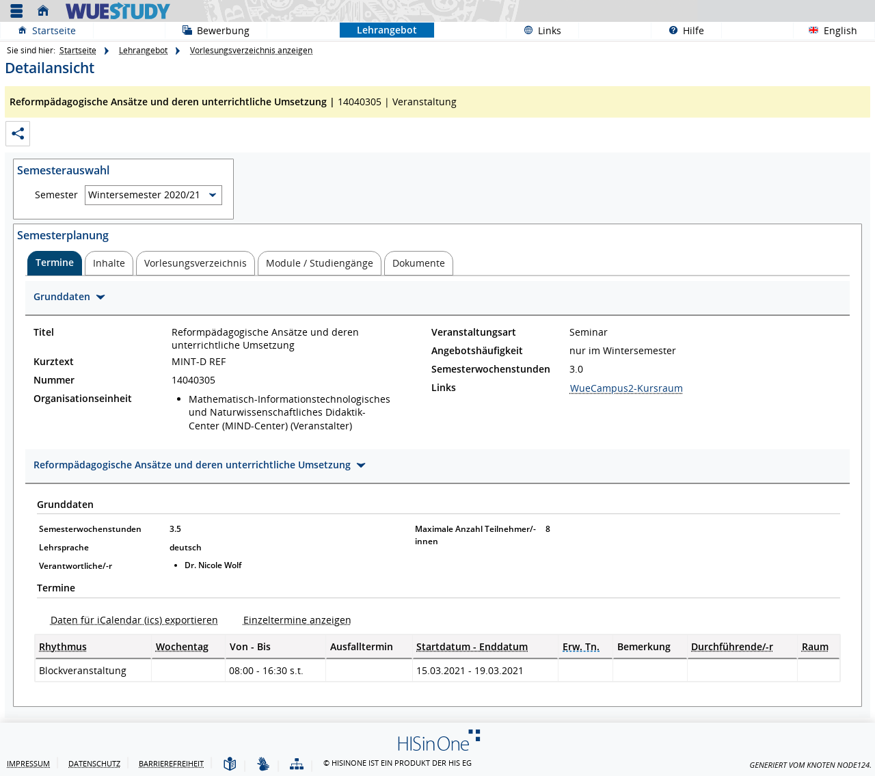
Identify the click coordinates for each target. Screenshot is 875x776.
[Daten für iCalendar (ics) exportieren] (130, 619)
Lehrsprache (64, 547)
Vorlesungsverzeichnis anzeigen (251, 50)
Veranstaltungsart (473, 332)
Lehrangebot (143, 50)
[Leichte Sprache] (230, 765)
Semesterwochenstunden (490, 369)
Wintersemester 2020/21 (144, 194)
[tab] (54, 263)
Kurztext (53, 362)
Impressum (28, 763)
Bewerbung (207, 30)
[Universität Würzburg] (118, 10)
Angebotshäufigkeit (477, 351)
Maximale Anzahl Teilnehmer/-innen (475, 535)
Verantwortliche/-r (75, 566)
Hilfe (677, 30)
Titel (43, 332)
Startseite (54, 30)
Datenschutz (94, 763)
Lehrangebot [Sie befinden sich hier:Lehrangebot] (378, 29)
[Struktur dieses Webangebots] (297, 765)
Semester (56, 195)
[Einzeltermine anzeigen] (293, 619)
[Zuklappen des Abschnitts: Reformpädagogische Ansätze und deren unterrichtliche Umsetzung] (437, 467)
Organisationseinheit (82, 398)
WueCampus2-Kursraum (626, 388)
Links (534, 30)
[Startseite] (46, 11)
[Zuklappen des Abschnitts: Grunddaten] (437, 298)
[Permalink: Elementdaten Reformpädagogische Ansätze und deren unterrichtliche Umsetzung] (17, 133)
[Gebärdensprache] (263, 765)
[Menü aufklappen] (16, 11)
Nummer (54, 380)
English (840, 30)
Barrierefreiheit (171, 763)
